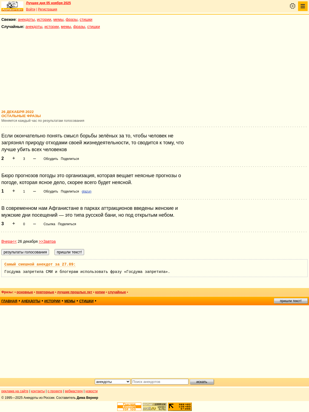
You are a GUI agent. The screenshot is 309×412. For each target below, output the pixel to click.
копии (100, 292)
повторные (45, 292)
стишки (86, 19)
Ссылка (49, 224)
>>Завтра (47, 241)
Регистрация (47, 9)
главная (9, 301)
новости (91, 391)
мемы (58, 19)
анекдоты (26, 19)
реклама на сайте (14, 391)
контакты (38, 391)
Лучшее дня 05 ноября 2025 (48, 3)
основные (24, 292)
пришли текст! (291, 301)
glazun (86, 191)
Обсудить (51, 159)
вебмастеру (74, 391)
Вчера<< (9, 241)
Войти (30, 9)
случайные (117, 292)
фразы (72, 19)
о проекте (55, 391)
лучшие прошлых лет (74, 292)
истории (44, 19)
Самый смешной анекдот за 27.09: (40, 264)
